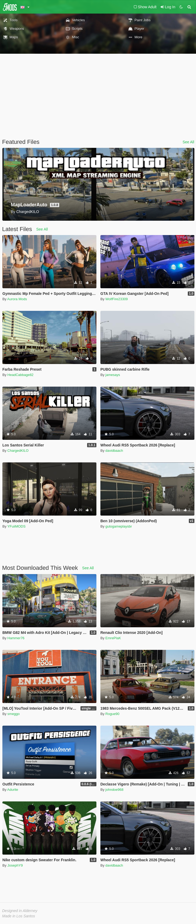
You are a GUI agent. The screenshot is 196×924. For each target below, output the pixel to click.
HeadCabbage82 (20, 375)
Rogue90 (112, 714)
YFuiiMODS (16, 526)
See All (188, 142)
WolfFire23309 (116, 299)
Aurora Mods (17, 299)
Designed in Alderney (19, 911)
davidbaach (114, 451)
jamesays (112, 375)
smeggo (13, 714)
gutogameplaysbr (118, 526)
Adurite (12, 790)
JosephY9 (15, 865)
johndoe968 (114, 790)
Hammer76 (15, 638)
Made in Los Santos (18, 916)
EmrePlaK (113, 638)
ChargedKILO (18, 451)
